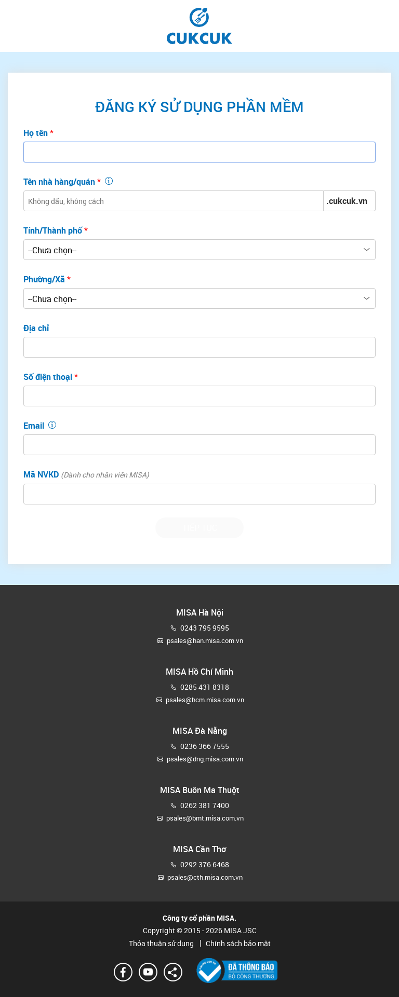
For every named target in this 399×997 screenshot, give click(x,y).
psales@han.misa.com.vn (205, 640)
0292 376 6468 (204, 864)
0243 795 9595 (204, 628)
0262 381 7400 (204, 805)
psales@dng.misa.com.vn (205, 758)
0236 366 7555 (204, 746)
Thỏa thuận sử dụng (162, 943)
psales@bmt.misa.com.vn (205, 818)
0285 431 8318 (204, 687)
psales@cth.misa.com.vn (205, 877)
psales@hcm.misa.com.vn (205, 699)
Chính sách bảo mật (233, 943)
